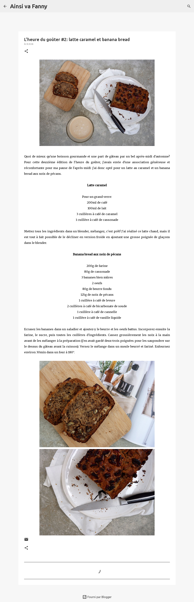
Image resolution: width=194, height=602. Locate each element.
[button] (26, 51)
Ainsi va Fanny (28, 6)
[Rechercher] (52, 6)
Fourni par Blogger (97, 597)
